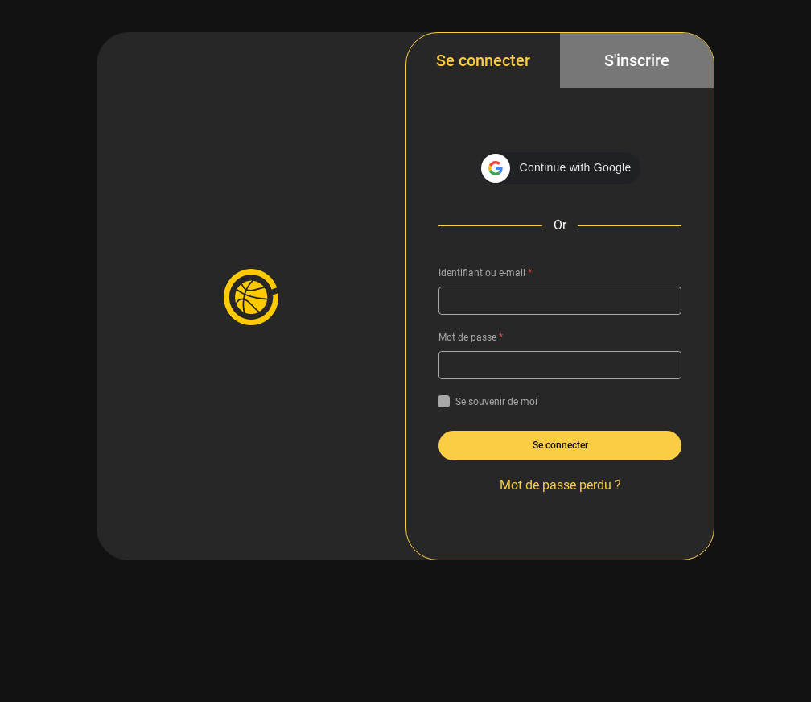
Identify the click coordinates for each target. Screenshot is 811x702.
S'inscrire (636, 60)
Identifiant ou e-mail (485, 273)
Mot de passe (470, 337)
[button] (560, 168)
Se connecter (483, 60)
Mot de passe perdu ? (560, 485)
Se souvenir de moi (487, 401)
